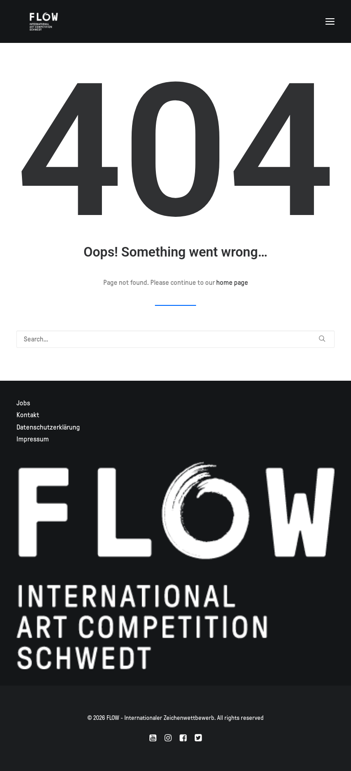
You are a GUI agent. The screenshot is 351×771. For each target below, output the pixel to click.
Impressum (32, 439)
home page (232, 282)
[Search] (175, 339)
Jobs (23, 403)
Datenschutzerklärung (48, 427)
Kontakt (27, 415)
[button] (330, 21)
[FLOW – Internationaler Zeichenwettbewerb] (43, 21)
